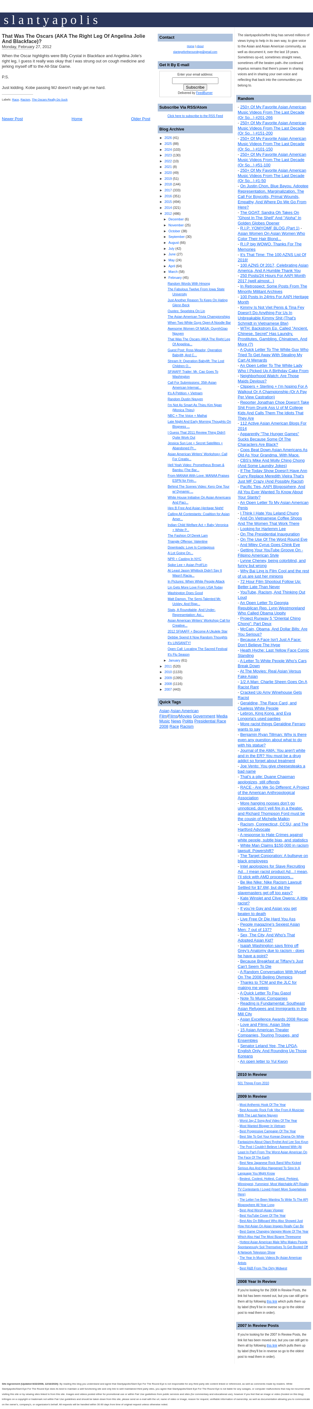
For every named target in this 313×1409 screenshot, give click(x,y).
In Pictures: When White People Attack (196, 581)
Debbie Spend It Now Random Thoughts (197, 637)
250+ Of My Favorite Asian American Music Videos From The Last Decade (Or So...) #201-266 (272, 112)
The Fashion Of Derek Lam (188, 535)
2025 (168, 143)
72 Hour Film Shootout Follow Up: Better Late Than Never (269, 584)
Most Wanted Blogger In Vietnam (262, 1126)
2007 (168, 689)
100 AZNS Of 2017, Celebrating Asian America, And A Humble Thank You (273, 268)
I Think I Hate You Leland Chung (269, 513)
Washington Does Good (185, 593)
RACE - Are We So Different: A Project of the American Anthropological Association (273, 792)
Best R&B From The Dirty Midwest (263, 1268)
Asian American (184, 710)
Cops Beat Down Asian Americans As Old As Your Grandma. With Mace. (272, 452)
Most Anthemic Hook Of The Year (263, 1104)
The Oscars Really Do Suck (50, 99)
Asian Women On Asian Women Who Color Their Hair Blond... (271, 236)
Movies (185, 716)
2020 (168, 173)
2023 (168, 155)
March (173, 271)
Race (15, 99)
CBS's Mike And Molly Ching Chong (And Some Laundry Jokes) (271, 463)
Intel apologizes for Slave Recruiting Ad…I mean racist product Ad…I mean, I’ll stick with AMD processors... (273, 871)
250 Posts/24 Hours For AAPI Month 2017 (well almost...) (272, 278)
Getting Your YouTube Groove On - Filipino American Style (270, 553)
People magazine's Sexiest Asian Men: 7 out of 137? (269, 927)
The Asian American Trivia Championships (199, 316)
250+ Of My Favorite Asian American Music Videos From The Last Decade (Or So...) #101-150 (272, 143)
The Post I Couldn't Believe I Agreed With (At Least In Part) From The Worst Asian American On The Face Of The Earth (272, 1152)
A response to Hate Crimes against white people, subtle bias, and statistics (273, 837)
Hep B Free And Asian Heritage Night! (196, 508)
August (173, 242)
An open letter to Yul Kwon (264, 1061)
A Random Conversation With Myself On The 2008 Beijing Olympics (272, 974)
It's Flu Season (179, 654)
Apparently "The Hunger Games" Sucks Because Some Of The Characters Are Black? (268, 439)
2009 (168, 678)
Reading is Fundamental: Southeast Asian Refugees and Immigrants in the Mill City (272, 1008)
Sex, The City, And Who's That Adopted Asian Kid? (266, 938)
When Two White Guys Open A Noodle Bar (199, 322)
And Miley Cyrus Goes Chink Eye (270, 544)
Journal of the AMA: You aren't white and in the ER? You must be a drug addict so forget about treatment (271, 755)
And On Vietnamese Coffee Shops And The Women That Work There (270, 521)
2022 (168, 161)
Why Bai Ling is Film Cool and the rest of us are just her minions (273, 574)
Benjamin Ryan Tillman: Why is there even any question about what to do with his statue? (272, 739)
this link (272, 1301)
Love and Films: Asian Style (265, 1024)
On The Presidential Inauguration (270, 534)
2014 (168, 207)
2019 (168, 178)
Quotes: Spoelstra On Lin (186, 311)
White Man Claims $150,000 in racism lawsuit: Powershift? (273, 848)
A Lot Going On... (180, 553)
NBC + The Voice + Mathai (187, 415)
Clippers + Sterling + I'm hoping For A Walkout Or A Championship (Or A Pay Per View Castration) (273, 391)
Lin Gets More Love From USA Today (195, 587)
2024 (168, 149)
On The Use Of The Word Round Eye (273, 539)
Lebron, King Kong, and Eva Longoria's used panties (264, 716)
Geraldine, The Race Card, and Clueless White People (267, 706)
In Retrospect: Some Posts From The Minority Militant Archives (272, 289)
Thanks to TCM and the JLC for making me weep (267, 985)
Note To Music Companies (264, 998)
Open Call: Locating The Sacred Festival (197, 649)
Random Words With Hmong (189, 283)
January (174, 660)
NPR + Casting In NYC (184, 559)
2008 (168, 684)
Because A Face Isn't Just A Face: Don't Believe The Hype (269, 642)
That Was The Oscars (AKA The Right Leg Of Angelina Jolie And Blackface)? (73, 38)
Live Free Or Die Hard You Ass (268, 919)
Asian (164, 710)
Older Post (140, 118)
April (171, 266)
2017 (168, 190)
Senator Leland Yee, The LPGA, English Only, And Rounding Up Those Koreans (272, 1051)
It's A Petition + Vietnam (185, 393)
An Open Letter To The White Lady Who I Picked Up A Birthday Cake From (273, 368)
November (176, 225)
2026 (168, 138)
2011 (168, 666)
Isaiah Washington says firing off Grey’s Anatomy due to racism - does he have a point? (271, 950)
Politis (187, 721)
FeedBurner (204, 93)
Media (221, 716)
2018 (168, 184)
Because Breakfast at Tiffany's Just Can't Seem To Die (270, 964)
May (171, 260)
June (172, 254)
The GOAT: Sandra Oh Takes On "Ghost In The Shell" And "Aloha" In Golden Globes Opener (269, 217)
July (171, 248)
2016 (168, 196)
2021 (168, 167)
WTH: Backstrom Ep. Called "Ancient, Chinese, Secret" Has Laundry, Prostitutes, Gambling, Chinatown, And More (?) (273, 336)
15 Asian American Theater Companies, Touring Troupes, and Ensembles (268, 1035)
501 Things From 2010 (253, 1083)
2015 (168, 202)
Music (164, 721)
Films (173, 716)
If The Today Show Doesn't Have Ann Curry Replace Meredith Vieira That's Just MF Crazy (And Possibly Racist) (272, 476)
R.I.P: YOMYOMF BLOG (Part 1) (270, 228)
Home (77, 118)
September (176, 237)
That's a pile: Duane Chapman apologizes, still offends (266, 779)
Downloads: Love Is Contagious (191, 547)
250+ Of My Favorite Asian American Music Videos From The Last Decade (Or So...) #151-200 (272, 128)
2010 (168, 672)
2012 (168, 213)
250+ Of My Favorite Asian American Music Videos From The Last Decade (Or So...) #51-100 (272, 159)
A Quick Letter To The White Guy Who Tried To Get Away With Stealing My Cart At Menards (273, 354)
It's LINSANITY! (179, 643)
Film (163, 716)
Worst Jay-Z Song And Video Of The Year (268, 1120)
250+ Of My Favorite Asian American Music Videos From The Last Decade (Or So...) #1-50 (272, 175)
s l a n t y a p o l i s (51, 20)
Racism (25, 99)
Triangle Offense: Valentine (188, 541)
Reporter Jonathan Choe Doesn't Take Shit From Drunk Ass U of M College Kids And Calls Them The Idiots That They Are (273, 410)
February (175, 277)
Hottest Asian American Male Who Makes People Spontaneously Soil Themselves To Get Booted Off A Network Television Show (273, 1247)
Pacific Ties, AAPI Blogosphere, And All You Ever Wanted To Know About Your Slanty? (271, 492)
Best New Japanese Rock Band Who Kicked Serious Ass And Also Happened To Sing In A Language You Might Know (269, 1168)
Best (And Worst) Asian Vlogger (261, 1210)
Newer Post (12, 118)
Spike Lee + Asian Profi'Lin (187, 565)
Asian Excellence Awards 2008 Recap (274, 1019)
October (174, 231)
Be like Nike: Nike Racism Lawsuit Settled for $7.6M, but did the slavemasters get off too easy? (269, 887)
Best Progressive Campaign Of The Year (268, 1131)
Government (204, 716)
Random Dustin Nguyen (185, 399)
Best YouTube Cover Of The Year (263, 1215)
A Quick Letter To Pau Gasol (265, 993)
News (176, 721)
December (176, 219)
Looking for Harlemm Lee (263, 528)
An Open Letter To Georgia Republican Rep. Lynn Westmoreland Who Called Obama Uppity (271, 608)
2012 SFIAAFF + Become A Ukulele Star (198, 631)
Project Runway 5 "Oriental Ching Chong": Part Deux (269, 621)
